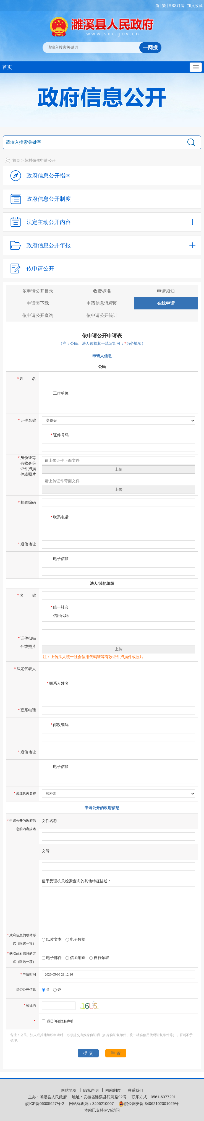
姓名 (26, 378)
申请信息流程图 (102, 303)
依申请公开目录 (37, 291)
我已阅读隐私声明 (58, 1021)
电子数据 (75, 939)
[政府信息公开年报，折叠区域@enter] (102, 245)
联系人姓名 (58, 683)
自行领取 (99, 957)
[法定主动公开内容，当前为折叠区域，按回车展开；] (102, 222)
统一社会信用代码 (60, 611)
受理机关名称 (25, 793)
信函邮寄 (75, 957)
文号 (45, 851)
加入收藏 (195, 5)
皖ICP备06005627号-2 (44, 1103)
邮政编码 (27, 502)
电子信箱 (61, 558)
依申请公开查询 (37, 315)
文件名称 (49, 820)
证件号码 (60, 435)
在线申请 (166, 303)
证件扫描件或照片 (27, 642)
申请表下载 (38, 303)
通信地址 (27, 544)
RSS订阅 (176, 5)
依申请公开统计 (102, 315)
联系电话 (60, 517)
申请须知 (166, 291)
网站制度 (113, 1090)
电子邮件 (52, 957)
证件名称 (27, 420)
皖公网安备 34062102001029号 (149, 1103)
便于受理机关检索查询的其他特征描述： (76, 881)
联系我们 (135, 1090)
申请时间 (28, 974)
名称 (26, 595)
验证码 (30, 1005)
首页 (7, 67)
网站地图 (69, 1090)
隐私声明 (91, 1090)
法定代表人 (25, 668)
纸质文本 (52, 939)
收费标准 (102, 291)
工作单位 (61, 393)
